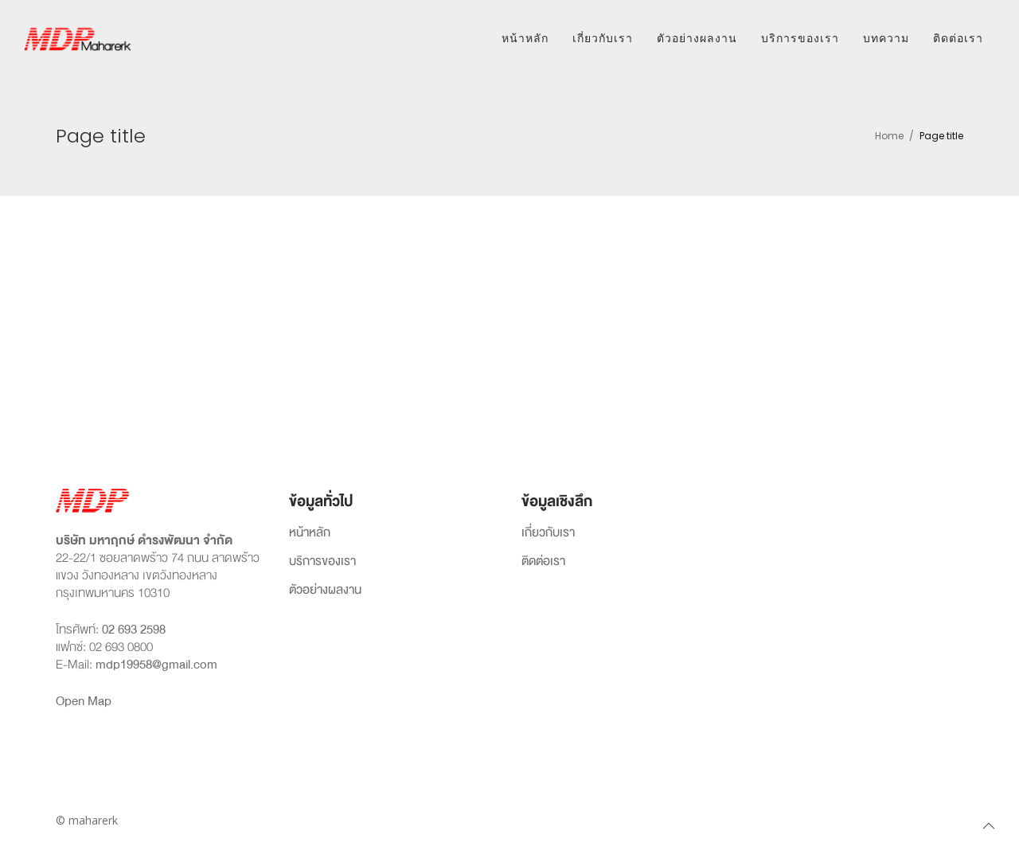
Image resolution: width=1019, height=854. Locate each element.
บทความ (886, 38)
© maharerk (87, 820)
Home (889, 135)
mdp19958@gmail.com (156, 664)
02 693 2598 (134, 629)
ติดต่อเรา (958, 38)
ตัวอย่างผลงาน (697, 38)
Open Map (83, 701)
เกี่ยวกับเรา (602, 38)
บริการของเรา (800, 38)
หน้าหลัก (525, 38)
